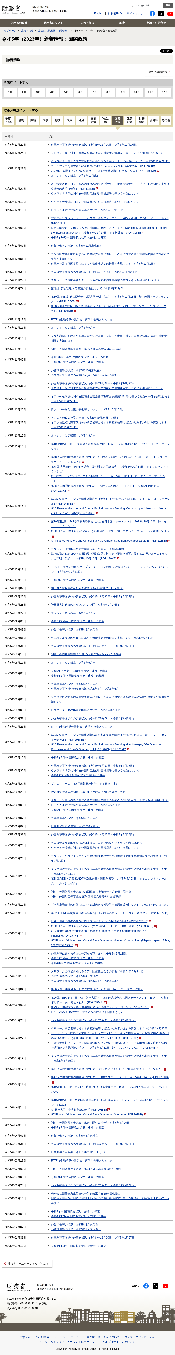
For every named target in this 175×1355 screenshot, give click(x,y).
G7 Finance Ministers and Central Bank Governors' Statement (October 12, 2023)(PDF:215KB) (110, 540)
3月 (38, 92)
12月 (165, 92)
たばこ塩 (105, 120)
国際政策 (117, 120)
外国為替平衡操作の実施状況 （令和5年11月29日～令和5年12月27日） (95, 144)
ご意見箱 (25, 1337)
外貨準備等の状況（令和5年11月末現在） (76, 245)
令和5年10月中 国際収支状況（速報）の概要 (78, 237)
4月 (52, 92)
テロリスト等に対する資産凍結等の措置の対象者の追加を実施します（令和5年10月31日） (107, 388)
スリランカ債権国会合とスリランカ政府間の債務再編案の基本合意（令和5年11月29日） (106, 280)
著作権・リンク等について (103, 1337)
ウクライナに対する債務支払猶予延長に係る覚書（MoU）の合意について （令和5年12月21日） (110, 161)
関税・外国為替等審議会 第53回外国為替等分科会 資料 (86, 1168)
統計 (122, 22)
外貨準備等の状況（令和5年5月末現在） (76, 818)
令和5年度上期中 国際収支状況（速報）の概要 (79, 357)
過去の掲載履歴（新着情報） (54, 30)
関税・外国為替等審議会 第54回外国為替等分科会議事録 (86, 896)
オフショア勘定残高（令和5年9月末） (74, 327)
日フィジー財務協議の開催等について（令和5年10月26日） (88, 409)
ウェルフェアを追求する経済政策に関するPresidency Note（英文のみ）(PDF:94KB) (103, 166)
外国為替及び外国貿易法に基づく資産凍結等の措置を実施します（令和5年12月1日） (103, 263)
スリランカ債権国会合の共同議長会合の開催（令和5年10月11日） (92, 548)
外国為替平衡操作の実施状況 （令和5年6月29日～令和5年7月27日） (93, 718)
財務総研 (142, 120)
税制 (21, 120)
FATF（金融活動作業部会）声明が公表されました (82, 319)
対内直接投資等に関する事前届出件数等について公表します (88, 792)
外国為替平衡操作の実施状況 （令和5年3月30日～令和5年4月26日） (93, 1020)
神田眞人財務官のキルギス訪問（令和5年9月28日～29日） (87, 588)
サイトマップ (135, 13)
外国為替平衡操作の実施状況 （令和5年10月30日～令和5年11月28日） (95, 271)
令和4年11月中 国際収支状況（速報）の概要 (78, 1245)
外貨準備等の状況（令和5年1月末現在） (76, 1229)
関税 (33, 120)
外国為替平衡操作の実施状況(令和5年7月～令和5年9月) (85, 375)
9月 (123, 92)
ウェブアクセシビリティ (139, 1337)
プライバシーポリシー (68, 1337)
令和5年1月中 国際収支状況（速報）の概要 (77, 1177)
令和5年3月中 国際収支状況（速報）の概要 (77, 958)
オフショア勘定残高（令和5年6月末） (74, 662)
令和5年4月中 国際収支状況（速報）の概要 (77, 809)
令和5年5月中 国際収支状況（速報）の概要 (77, 757)
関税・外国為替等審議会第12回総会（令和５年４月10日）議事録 (91, 891)
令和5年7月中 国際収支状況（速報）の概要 (77, 621)
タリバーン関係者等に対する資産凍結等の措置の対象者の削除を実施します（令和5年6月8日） (110, 800)
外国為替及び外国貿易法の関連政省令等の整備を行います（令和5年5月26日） (99, 842)
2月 (24, 92)
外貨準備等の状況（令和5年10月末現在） (76, 370)
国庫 (69, 120)
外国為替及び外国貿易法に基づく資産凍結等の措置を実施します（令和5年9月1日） (103, 637)
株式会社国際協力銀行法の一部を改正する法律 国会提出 (86, 1193)
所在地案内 (42, 1337)
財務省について (53, 22)
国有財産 (93, 120)
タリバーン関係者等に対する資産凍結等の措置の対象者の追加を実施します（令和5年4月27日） (110, 1028)
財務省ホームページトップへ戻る (28, 1263)
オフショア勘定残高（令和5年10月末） (75, 175)
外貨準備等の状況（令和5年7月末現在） (76, 683)
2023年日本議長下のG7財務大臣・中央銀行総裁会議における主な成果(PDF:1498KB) (105, 170)
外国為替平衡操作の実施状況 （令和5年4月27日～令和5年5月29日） (93, 834)
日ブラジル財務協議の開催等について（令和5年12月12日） (88, 210)
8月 (108, 92)
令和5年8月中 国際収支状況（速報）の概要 (77, 580)
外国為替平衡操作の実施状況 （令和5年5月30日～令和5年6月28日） (93, 765)
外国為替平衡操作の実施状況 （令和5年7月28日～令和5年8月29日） (93, 646)
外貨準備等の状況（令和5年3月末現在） (76, 1135)
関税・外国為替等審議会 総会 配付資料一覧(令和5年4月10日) (91, 1122)
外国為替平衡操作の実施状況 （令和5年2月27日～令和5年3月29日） (93, 1143)
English (98, 13)
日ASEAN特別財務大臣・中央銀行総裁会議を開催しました (87, 1012)
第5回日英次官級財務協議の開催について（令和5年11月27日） (90, 288)
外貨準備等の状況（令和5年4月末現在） (76, 976)
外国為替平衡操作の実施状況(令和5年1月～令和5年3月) (85, 981)
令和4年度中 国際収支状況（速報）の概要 (77, 963)
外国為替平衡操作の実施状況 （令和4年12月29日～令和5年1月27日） (94, 1237)
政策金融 (129, 120)
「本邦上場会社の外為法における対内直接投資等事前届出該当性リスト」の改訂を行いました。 (110, 904)
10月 (137, 92)
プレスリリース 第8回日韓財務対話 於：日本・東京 (85, 783)
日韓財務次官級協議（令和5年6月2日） (75, 826)
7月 (94, 92)
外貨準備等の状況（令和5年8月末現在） (76, 629)
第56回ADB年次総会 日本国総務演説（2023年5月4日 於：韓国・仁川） (97, 989)
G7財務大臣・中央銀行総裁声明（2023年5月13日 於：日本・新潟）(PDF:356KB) (104, 926)
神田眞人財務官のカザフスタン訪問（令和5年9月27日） (86, 604)
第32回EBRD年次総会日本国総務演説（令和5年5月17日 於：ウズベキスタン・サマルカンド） (110, 913)
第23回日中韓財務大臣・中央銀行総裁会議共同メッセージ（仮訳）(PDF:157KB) (102, 1007)
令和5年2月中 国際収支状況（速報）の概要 (77, 1127)
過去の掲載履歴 (158, 72)
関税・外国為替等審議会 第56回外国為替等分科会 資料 (86, 348)
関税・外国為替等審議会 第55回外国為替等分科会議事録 (86, 654)
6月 (80, 92)
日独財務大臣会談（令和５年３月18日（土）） (80, 1152)
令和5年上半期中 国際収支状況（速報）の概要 (79, 670)
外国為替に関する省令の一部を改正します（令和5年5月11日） (90, 953)
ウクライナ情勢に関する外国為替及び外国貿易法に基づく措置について (95, 193)
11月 (151, 92)
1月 (10, 92)
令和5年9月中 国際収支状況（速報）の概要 (77, 362)
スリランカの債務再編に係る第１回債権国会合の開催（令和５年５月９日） (98, 971)
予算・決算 (9, 120)
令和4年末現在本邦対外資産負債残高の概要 (78, 775)
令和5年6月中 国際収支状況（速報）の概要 (77, 675)
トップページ (9, 30)
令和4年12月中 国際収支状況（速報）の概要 (78, 1216)
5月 (66, 92)
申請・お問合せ (156, 22)
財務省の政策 (19, 22)
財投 (57, 120)
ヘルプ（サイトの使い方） (118, 1341)
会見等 (154, 120)
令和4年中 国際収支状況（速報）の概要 (75, 1211)
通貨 (81, 120)
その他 (166, 120)
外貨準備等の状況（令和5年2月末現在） (76, 1224)
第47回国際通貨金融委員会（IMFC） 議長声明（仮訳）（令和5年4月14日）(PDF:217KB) (108, 1069)
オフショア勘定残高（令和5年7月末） (74, 613)
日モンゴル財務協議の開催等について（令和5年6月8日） (86, 805)
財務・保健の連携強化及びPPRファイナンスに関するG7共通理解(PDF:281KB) (101, 921)
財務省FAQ (115, 13)
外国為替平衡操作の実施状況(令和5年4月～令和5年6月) (85, 688)
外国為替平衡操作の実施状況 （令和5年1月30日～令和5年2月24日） (93, 1185)
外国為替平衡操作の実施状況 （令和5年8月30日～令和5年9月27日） (93, 596)
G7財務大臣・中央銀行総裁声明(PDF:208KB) (80, 1109)
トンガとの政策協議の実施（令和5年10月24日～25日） (85, 417)
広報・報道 (87, 22)
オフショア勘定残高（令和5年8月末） (74, 435)
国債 (45, 120)
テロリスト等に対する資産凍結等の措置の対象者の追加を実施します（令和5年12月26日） (107, 152)
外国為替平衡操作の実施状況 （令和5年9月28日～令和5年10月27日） (94, 383)
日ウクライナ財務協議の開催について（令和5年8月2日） (86, 710)
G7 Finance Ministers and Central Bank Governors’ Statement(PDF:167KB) (98, 1114)
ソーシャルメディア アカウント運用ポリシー (68, 1341)
